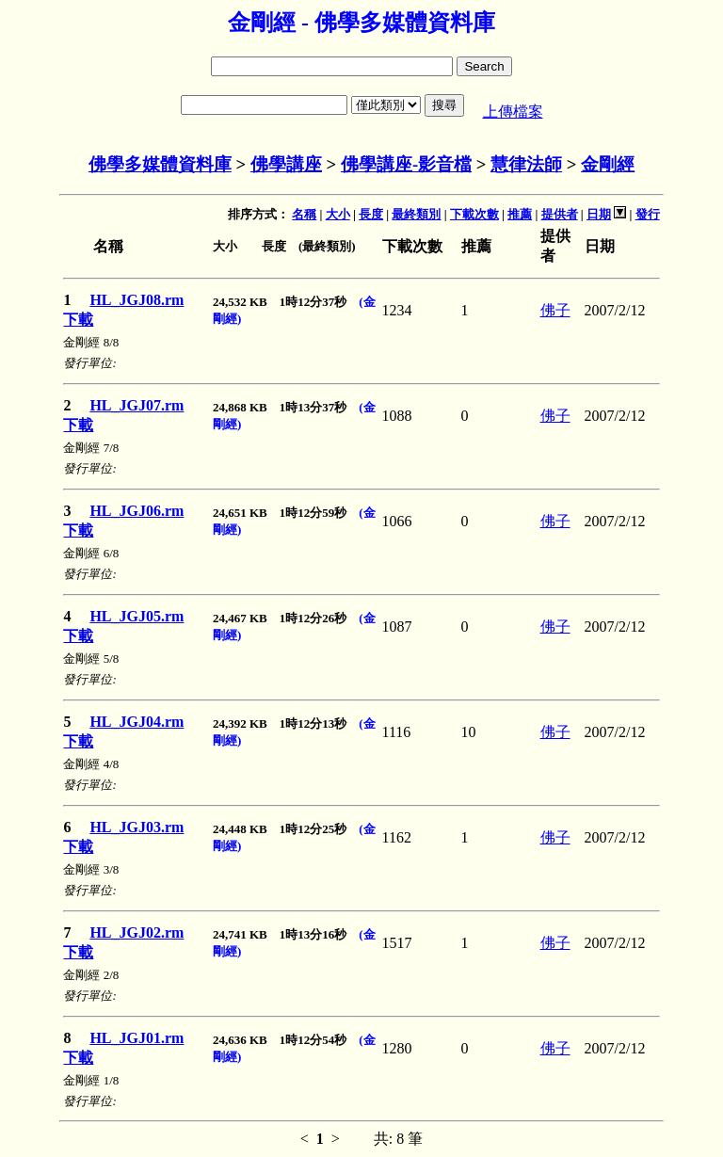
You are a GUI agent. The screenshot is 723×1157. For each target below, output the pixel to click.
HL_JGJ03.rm (136, 827)
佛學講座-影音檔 (406, 164)
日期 (598, 214)
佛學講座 (286, 164)
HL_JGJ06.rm (136, 511)
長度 (371, 214)
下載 (78, 320)
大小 (338, 214)
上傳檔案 (513, 112)
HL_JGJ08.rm (136, 300)
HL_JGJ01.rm (136, 1038)
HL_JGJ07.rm (136, 405)
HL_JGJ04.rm (136, 722)
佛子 (555, 310)
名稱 (304, 214)
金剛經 (608, 164)
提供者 (559, 214)
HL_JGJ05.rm (136, 616)
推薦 (519, 214)
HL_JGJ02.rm (136, 932)
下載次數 (474, 214)
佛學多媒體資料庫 (160, 164)
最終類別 (416, 214)
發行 (647, 214)
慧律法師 (526, 164)
